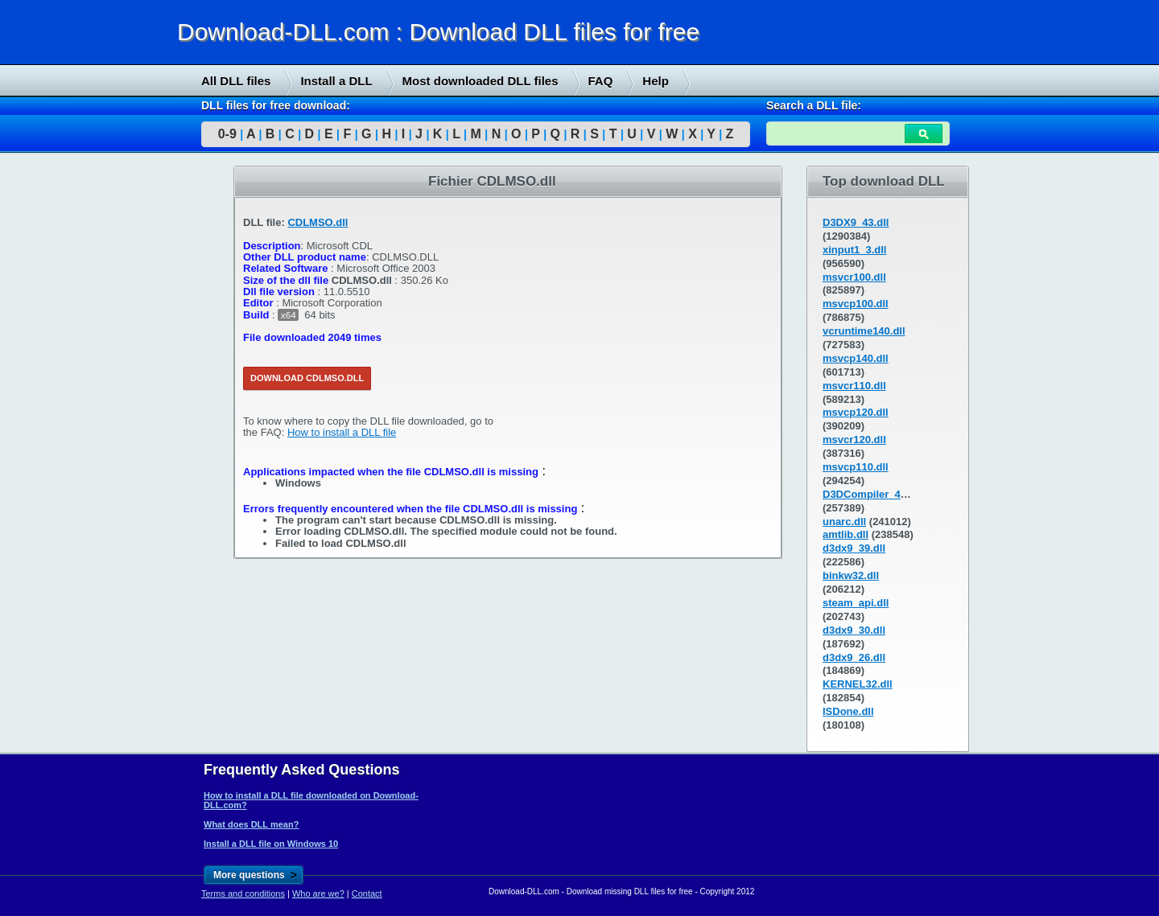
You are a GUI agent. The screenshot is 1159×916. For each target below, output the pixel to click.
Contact (367, 893)
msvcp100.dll (856, 304)
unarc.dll (844, 522)
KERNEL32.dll (858, 684)
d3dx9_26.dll (854, 657)
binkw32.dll (851, 575)
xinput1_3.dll (854, 250)
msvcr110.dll (854, 386)
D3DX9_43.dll (856, 222)
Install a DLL (336, 81)
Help (655, 81)
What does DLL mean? (251, 824)
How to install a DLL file (341, 432)
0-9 (227, 134)
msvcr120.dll (854, 439)
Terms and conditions (243, 893)
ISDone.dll (848, 711)
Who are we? (318, 893)
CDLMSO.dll (317, 222)
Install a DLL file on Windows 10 (271, 843)
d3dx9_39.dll (854, 548)
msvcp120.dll (856, 412)
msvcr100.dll (854, 277)
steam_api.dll (856, 603)
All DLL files (235, 81)
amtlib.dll (845, 534)
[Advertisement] (120, 411)
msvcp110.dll (856, 467)
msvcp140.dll (856, 358)
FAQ (600, 81)
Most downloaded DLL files (480, 81)
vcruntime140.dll (864, 331)
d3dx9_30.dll (854, 630)
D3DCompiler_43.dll (872, 494)
